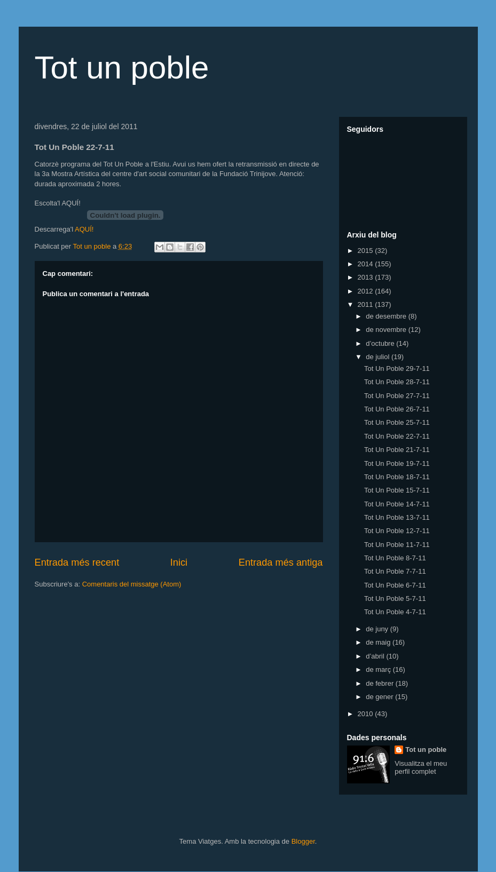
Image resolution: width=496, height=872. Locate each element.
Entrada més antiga (281, 562)
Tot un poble (122, 67)
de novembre (387, 330)
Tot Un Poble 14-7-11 (397, 504)
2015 (366, 251)
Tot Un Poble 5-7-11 (395, 598)
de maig (379, 642)
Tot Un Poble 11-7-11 (397, 545)
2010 (366, 714)
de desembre (387, 316)
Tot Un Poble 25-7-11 (397, 422)
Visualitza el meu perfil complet (421, 767)
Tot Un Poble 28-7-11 (397, 382)
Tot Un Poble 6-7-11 (395, 585)
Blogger (303, 841)
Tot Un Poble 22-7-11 (397, 436)
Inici (178, 562)
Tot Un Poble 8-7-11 (395, 558)
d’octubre (381, 343)
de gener (380, 697)
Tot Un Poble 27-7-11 (397, 396)
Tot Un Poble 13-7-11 (397, 517)
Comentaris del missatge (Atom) (132, 584)
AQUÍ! (84, 229)
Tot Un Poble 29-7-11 (397, 368)
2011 (366, 304)
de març (379, 669)
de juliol (378, 357)
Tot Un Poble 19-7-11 (397, 463)
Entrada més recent (77, 562)
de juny (378, 629)
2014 (366, 264)
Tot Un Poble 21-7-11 (397, 450)
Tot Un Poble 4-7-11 (395, 612)
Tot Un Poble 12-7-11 (397, 531)
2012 (366, 291)
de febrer (381, 683)
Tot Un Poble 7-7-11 (395, 571)
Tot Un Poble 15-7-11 (397, 490)
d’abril (376, 656)
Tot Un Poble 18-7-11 (397, 477)
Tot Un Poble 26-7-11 (397, 409)
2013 (366, 277)
